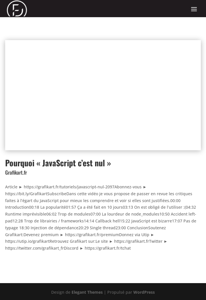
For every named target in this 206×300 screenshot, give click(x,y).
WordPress (144, 292)
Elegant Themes (87, 292)
